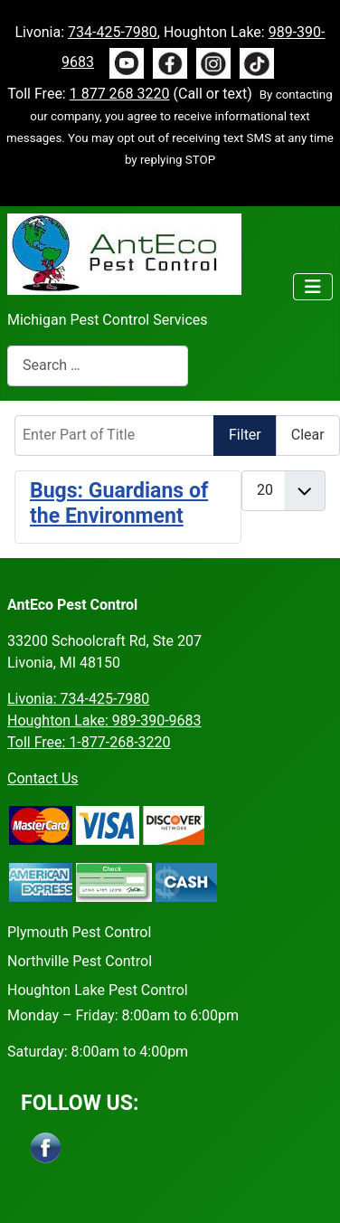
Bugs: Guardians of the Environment (119, 503)
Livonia (78, 698)
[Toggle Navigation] (313, 286)
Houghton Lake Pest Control (97, 990)
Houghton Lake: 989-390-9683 (104, 720)
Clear (308, 434)
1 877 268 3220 (120, 93)
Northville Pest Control (79, 961)
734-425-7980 (112, 32)
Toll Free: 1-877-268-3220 (89, 742)
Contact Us (43, 778)
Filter (245, 434)
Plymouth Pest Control (79, 932)
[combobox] (97, 366)
